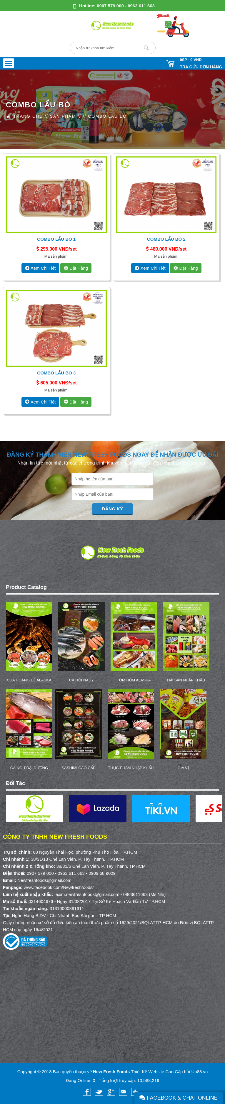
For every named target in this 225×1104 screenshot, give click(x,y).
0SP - (190, 60)
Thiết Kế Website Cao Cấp (157, 1071)
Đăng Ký (112, 508)
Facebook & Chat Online (178, 1098)
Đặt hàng (75, 268)
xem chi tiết (40, 268)
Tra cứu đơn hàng (201, 67)
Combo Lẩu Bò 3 (56, 372)
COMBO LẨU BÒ (107, 116)
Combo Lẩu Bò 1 (56, 239)
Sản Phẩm (63, 116)
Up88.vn (199, 1071)
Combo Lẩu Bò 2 (166, 239)
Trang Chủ (28, 116)
